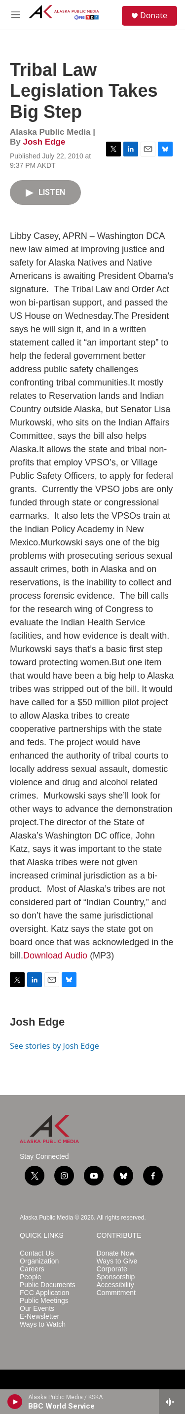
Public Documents (47, 1285)
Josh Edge (44, 142)
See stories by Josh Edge (54, 1045)
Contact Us (37, 1253)
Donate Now (116, 1253)
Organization (39, 1261)
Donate (153, 15)
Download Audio (55, 955)
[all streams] (172, 1401)
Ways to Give (117, 1261)
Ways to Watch (43, 1324)
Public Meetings (44, 1300)
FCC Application (44, 1293)
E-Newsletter (39, 1316)
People (30, 1277)
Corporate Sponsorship (116, 1273)
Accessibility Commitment (116, 1289)
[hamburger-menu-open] (16, 15)
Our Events (37, 1308)
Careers (32, 1269)
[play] (15, 1402)
